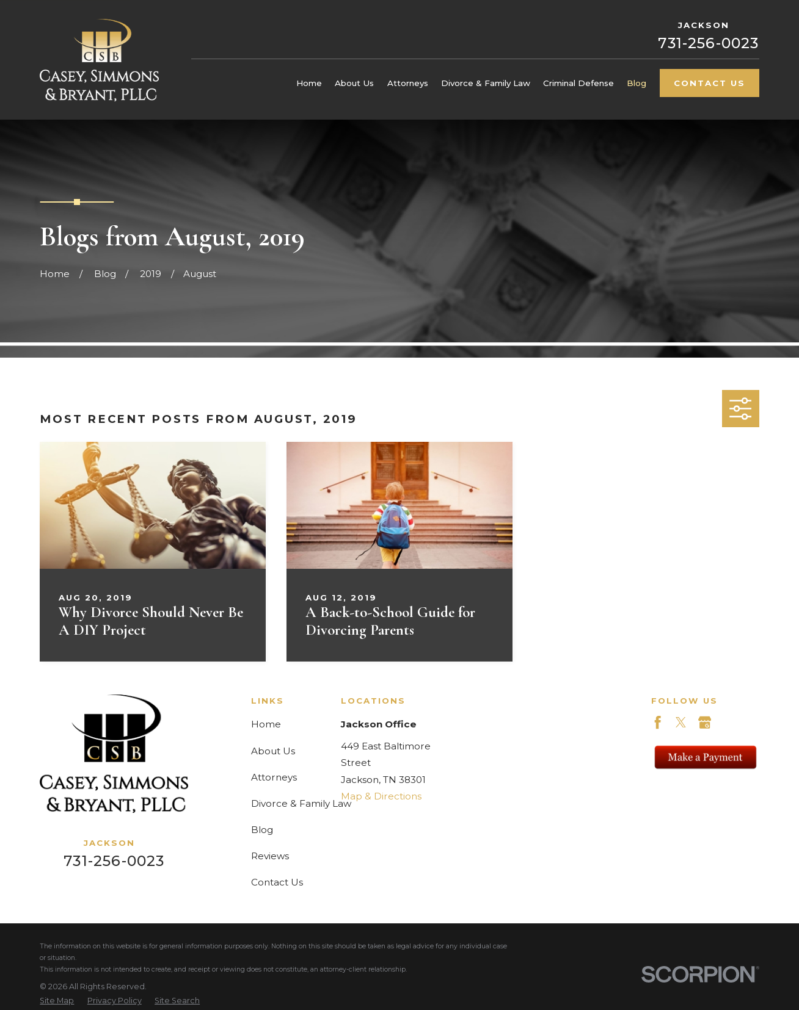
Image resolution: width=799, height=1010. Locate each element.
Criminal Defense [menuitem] (578, 83)
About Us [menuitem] (354, 83)
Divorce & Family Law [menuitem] (485, 83)
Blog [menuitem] (636, 83)
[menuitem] (57, 1001)
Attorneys (274, 777)
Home (266, 724)
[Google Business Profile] (704, 722)
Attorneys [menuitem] (407, 83)
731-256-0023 (708, 43)
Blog (262, 829)
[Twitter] (680, 722)
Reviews (270, 856)
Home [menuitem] (309, 83)
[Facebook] (657, 722)
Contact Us (709, 83)
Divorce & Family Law (301, 803)
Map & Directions (381, 796)
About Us (273, 751)
